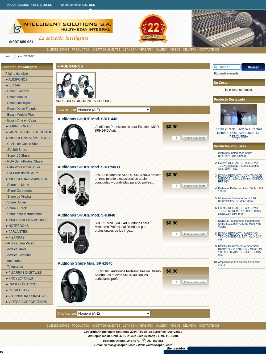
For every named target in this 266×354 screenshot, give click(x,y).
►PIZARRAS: (15, 237)
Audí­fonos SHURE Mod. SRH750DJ (89, 167)
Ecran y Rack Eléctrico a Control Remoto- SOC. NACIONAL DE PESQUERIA (239, 133)
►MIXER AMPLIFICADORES (26, 220)
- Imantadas (13, 261)
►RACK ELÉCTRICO (20, 284)
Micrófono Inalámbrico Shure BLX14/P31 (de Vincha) (235, 154)
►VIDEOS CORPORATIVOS (26, 302)
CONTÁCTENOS (209, 49)
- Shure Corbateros (18, 191)
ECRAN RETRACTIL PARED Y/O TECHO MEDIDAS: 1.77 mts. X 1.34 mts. (239, 236)
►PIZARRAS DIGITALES (23, 272)
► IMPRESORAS (18, 126)
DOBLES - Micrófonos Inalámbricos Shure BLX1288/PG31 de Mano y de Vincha (239, 223)
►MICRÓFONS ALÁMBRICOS (27, 138)
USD (92, 4)
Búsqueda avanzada (226, 73)
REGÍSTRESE (42, 4)
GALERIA (161, 49)
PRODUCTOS (80, 49)
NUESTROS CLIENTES (106, 49)
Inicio (7, 56)
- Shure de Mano (17, 185)
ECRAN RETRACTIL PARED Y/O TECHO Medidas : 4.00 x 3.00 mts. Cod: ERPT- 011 (238, 165)
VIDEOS (175, 49)
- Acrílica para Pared (19, 243)
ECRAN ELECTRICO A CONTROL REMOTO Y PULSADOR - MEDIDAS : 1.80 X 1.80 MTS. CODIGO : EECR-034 (241, 251)
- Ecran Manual (16, 97)
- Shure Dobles (16, 202)
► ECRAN (12, 85)
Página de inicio (16, 74)
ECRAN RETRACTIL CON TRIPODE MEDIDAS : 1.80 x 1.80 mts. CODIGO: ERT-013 (241, 178)
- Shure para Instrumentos (23, 214)
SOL (85, 4)
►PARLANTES (16, 232)
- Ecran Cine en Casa (20, 120)
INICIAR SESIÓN (18, 4)
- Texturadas (14, 267)
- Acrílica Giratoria (18, 255)
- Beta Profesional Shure (22, 167)
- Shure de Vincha (18, 196)
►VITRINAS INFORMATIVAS (26, 296)
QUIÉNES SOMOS (58, 49)
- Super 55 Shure (17, 155)
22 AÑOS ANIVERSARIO (138, 49)
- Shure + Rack (16, 208)
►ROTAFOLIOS (17, 290)
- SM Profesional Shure (21, 173)
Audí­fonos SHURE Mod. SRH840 (86, 215)
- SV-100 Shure (16, 150)
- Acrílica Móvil (15, 249)
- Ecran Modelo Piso (19, 114)
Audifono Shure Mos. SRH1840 (85, 263)
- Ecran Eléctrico (17, 91)
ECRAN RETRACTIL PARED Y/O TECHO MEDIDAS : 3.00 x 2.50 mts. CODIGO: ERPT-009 (239, 211)
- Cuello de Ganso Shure (22, 144)
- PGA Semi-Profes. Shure (24, 161)
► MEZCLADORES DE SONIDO (28, 132)
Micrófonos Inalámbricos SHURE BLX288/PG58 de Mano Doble (237, 200)
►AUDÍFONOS (26, 56)
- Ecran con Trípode (19, 103)
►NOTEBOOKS (17, 226)
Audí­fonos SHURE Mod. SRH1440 (87, 119)
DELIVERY (189, 49)
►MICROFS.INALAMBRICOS (26, 179)
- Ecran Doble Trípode (20, 109)
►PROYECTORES (19, 278)
